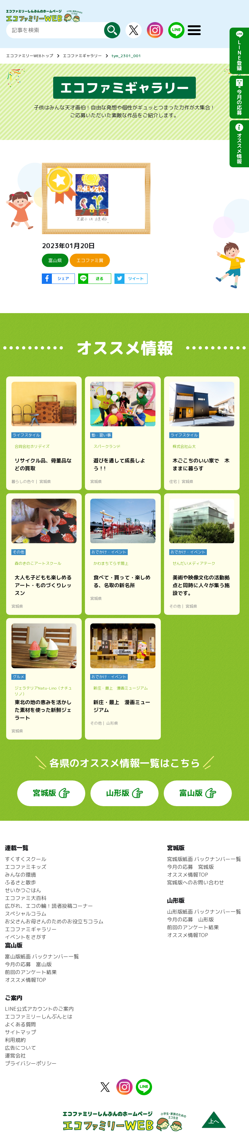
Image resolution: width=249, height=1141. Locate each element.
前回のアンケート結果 (193, 927)
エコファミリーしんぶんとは (38, 1016)
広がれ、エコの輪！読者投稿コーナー (49, 905)
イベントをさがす (25, 937)
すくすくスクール (25, 859)
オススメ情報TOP (187, 874)
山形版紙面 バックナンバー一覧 (204, 911)
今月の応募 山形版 (190, 919)
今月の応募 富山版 (28, 964)
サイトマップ (20, 1032)
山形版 (117, 792)
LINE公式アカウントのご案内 (39, 1008)
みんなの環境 (20, 874)
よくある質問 (20, 1024)
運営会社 (15, 1055)
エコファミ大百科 (25, 898)
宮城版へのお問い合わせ (195, 882)
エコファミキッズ (25, 866)
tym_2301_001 (126, 55)
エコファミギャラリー (82, 55)
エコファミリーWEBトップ (29, 55)
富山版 (191, 792)
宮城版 (44, 792)
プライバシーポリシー (31, 1063)
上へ (213, 1121)
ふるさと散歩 (20, 882)
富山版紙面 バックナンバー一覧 (42, 956)
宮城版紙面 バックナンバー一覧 (204, 859)
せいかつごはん (23, 890)
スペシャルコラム (25, 913)
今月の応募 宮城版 (190, 866)
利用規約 (15, 1040)
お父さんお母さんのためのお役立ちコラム (54, 921)
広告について (20, 1047)
